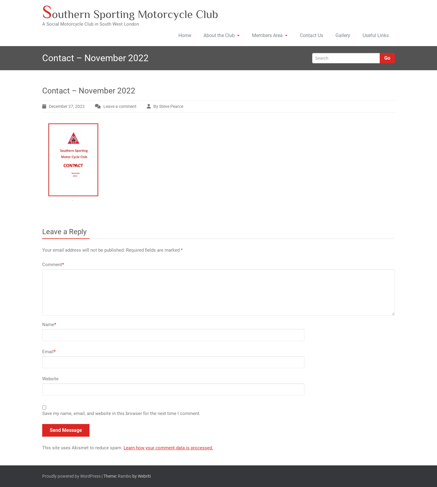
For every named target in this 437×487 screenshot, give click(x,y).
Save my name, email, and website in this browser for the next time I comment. (121, 413)
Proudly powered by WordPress (71, 476)
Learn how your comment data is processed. (168, 448)
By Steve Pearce (168, 106)
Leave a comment (120, 106)
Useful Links (376, 35)
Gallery (342, 35)
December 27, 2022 (67, 106)
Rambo (124, 476)
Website (50, 379)
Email (48, 351)
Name (49, 324)
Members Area (270, 35)
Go (387, 58)
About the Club (221, 35)
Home (184, 35)
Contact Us (311, 35)
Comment (53, 264)
